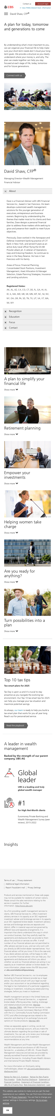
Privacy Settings (34, 888)
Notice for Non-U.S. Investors (16, 1077)
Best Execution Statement (34, 1085)
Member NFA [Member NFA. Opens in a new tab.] (34, 1021)
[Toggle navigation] (16, 13)
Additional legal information (17, 884)
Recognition (13, 311)
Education (12, 316)
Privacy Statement (19, 1097)
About (10, 191)
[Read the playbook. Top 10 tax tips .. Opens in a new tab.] (16, 725)
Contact (11, 327)
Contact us (27, 4)
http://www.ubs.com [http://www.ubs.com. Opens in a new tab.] (24, 906)
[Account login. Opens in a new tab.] (43, 3)
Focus (9, 322)
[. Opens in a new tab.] (8, 7)
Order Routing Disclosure (26, 1079)
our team (18, 710)
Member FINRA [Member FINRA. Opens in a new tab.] (15, 1007)
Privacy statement (25, 880)
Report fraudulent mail (15, 888)
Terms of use (9, 880)
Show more (11, 390)
